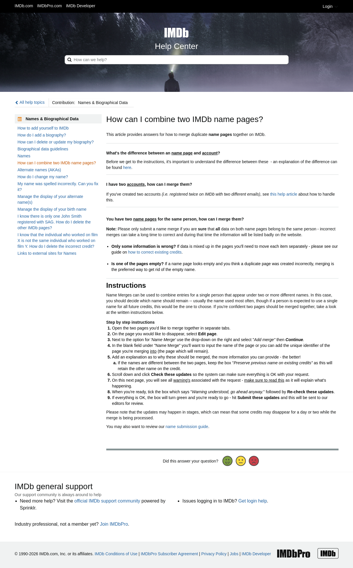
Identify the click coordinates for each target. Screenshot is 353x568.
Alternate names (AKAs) (39, 170)
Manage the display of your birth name (52, 209)
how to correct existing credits (154, 252)
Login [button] (330, 6)
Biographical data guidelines (43, 149)
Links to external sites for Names (47, 253)
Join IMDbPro (114, 524)
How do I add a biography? (42, 135)
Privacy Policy (213, 553)
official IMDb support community (107, 500)
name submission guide (187, 426)
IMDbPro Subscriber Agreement (169, 553)
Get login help (252, 500)
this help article (283, 194)
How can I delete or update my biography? (56, 142)
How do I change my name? (43, 176)
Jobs (234, 553)
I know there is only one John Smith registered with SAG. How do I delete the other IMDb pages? (54, 222)
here (127, 167)
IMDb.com (24, 5)
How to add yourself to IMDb (43, 128)
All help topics (30, 102)
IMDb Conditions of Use (116, 553)
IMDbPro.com (49, 5)
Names (24, 156)
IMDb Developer (80, 5)
